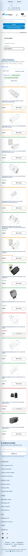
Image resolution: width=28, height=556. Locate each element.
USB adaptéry (8, 48)
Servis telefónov (5, 510)
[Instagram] (7, 533)
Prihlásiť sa (10, 1)
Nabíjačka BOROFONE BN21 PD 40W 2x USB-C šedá (13, 301)
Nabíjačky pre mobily (10, 43)
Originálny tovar (5, 518)
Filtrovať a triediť (19, 71)
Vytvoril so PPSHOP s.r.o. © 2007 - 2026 (14, 551)
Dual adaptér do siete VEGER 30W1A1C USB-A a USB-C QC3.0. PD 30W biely (13, 101)
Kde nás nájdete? (5, 506)
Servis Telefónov (19, 544)
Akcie (13, 542)
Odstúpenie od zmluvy (7, 521)
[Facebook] (2, 533)
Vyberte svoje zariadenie (14, 27)
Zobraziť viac (4, 66)
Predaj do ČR (8, 544)
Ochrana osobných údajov (7, 472)
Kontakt (19, 1)
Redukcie (7, 46)
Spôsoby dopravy (5, 484)
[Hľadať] (14, 24)
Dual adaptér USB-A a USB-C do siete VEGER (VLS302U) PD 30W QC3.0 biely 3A (12, 202)
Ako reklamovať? (5, 503)
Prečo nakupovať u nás (7, 465)
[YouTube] (2, 537)
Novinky (7, 542)
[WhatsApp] (7, 537)
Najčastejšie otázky (6, 499)
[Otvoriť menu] (16, 15)
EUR (12, 5)
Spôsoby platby (5, 487)
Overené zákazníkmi (6, 469)
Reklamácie (20, 542)
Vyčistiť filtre (14, 80)
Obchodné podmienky (6, 476)
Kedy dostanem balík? (6, 491)
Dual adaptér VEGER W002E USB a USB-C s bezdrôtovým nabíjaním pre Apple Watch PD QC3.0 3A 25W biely (13, 227)
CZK (16, 5)
